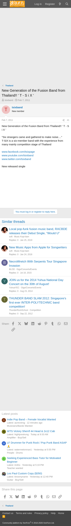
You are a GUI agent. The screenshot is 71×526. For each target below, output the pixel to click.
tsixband (9, 100)
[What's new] (60, 4)
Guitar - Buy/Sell (15, 479)
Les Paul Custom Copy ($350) (24, 473)
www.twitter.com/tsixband (16, 159)
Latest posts (10, 413)
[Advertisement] (35, 45)
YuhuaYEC (14, 287)
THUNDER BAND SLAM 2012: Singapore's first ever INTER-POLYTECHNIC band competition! (37, 302)
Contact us (7, 513)
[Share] (63, 120)
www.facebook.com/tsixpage (18, 151)
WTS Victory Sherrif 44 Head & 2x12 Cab (31, 431)
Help (53, 513)
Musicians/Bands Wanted (19, 426)
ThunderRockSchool (18, 310)
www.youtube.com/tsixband (17, 155)
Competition (35, 310)
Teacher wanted (15, 468)
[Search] (66, 4)
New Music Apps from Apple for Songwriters (38, 247)
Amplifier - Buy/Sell (16, 437)
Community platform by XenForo (28, 523)
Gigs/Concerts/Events (27, 269)
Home (61, 513)
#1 (68, 120)
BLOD (12, 269)
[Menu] (5, 4)
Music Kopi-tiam (21, 236)
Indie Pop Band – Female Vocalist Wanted (31, 419)
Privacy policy (41, 513)
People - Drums (15, 452)
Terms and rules (24, 513)
